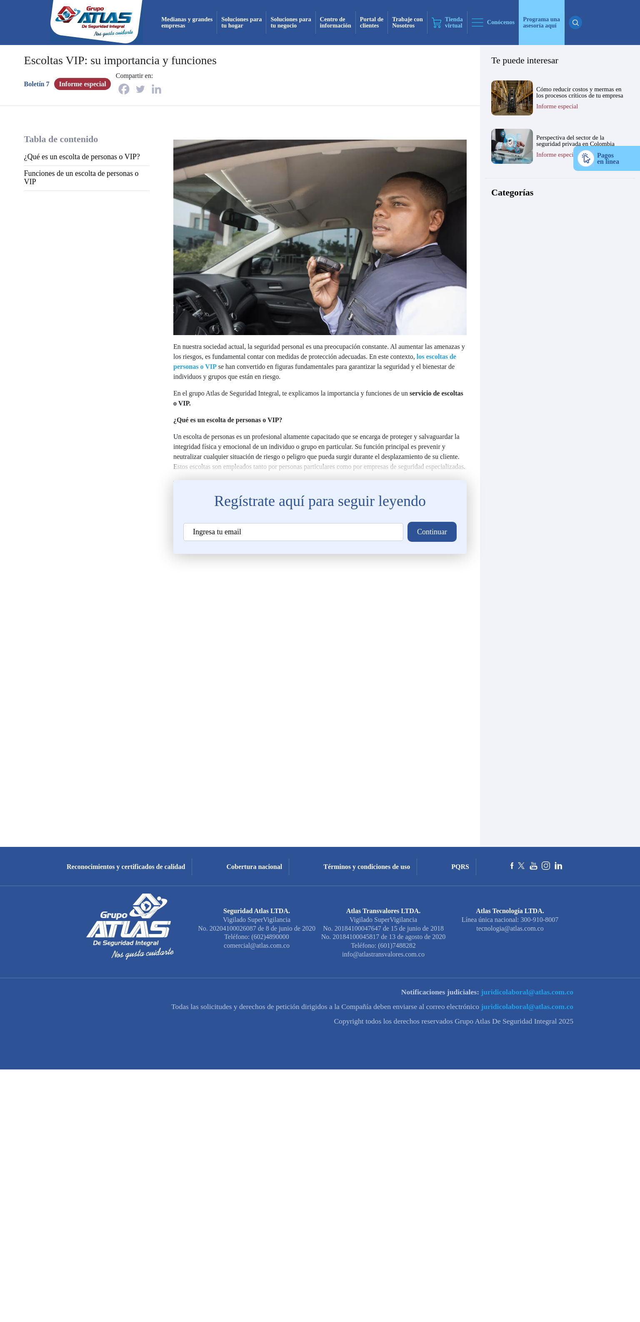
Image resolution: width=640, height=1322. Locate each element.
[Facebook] (124, 89)
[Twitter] (140, 89)
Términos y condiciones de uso (366, 866)
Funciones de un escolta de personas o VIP (81, 177)
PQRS (460, 866)
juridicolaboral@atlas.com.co (526, 992)
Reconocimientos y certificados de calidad (126, 866)
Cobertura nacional (254, 866)
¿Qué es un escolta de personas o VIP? (82, 157)
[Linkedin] (156, 89)
